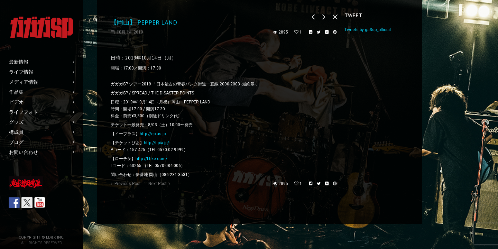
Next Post (157, 183)
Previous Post (127, 183)
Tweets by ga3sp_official (367, 29)
